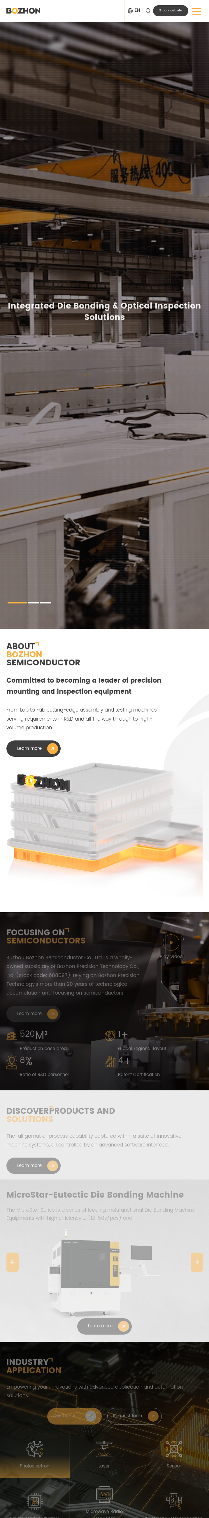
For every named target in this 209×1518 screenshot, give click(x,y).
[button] (17, 602)
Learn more (29, 748)
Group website (170, 10)
